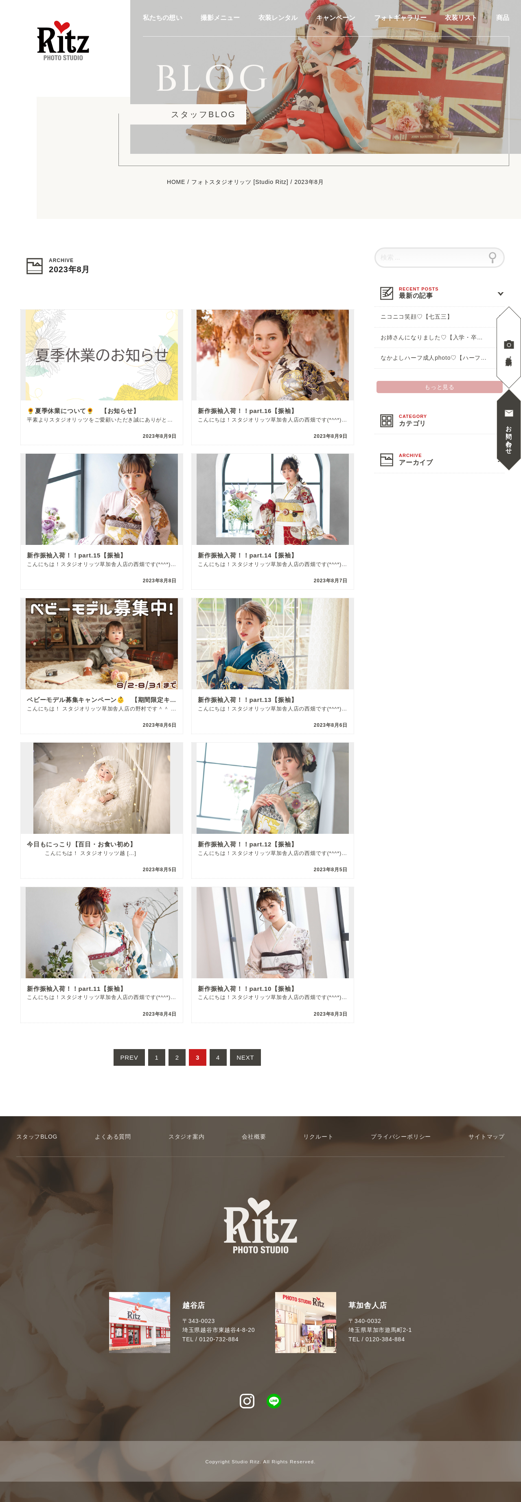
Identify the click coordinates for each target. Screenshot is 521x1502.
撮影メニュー (220, 18)
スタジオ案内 (187, 1136)
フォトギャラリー (400, 18)
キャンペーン (336, 18)
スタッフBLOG (36, 1136)
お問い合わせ (509, 436)
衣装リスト (461, 18)
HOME (176, 182)
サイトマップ (486, 1136)
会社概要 (254, 1136)
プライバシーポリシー (401, 1136)
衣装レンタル (278, 18)
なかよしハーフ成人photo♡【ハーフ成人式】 (443, 357)
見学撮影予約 (508, 354)
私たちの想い (162, 18)
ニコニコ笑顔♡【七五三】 (417, 316)
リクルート (318, 1136)
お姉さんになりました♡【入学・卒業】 (435, 337)
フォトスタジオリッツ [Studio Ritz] (240, 182)
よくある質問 (113, 1136)
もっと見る (440, 387)
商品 (502, 18)
